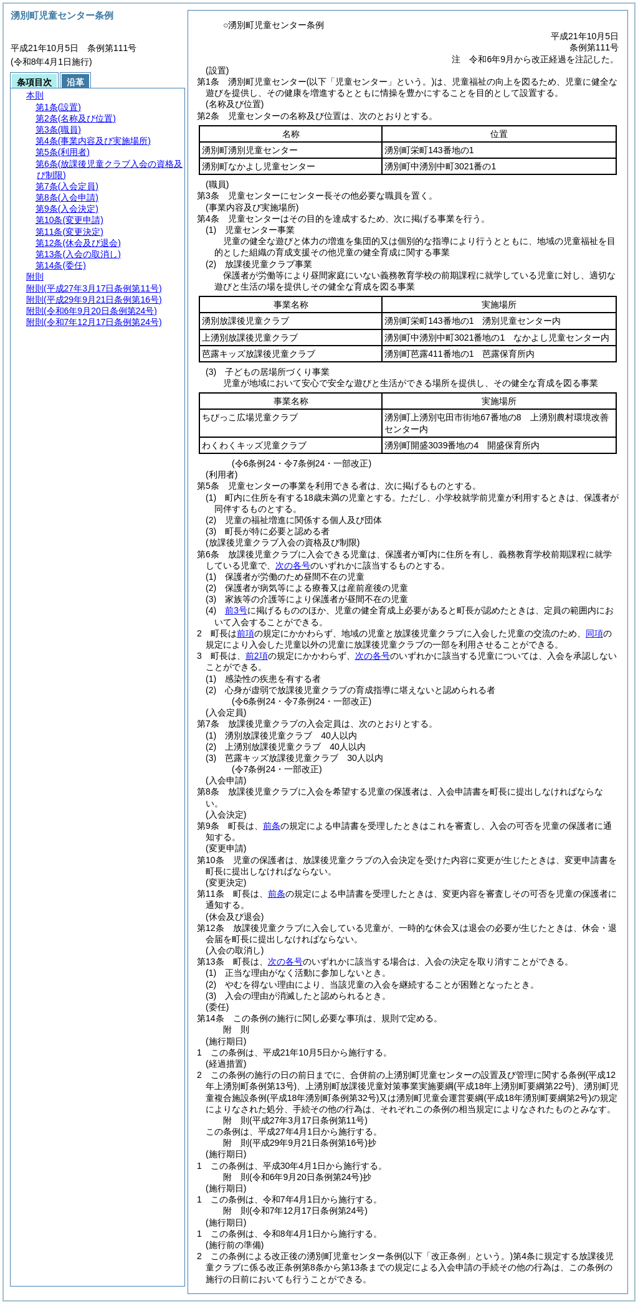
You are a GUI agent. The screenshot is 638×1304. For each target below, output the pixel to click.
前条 (271, 826)
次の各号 (292, 565)
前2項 (256, 656)
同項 (594, 633)
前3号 (236, 610)
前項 (245, 633)
